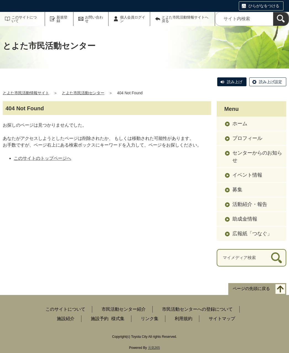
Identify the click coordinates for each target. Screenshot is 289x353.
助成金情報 (244, 219)
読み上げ (234, 82)
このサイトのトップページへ (42, 158)
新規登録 (62, 19)
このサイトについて (24, 19)
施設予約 (99, 318)
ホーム (239, 123)
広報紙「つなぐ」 (252, 233)
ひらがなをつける (263, 6)
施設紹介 (66, 318)
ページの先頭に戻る (251, 288)
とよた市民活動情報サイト (26, 93)
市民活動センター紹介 (124, 309)
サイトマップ (222, 318)
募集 (237, 189)
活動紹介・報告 (249, 204)
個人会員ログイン (132, 19)
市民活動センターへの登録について (197, 309)
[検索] (281, 19)
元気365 (154, 348)
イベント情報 (247, 175)
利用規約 (183, 318)
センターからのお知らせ (257, 156)
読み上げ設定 (270, 82)
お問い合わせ (94, 19)
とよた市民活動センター (83, 93)
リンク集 (149, 318)
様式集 (117, 318)
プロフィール (247, 138)
